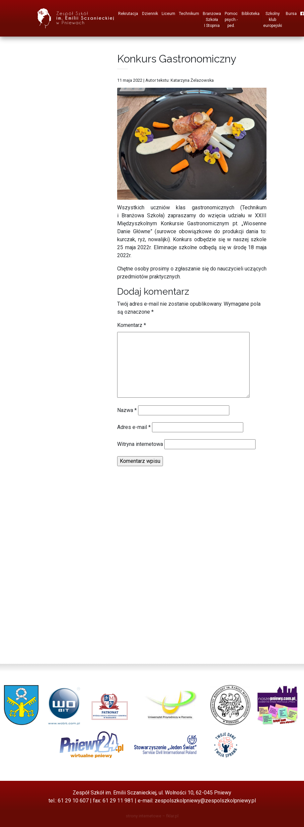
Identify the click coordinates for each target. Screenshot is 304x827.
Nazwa (127, 410)
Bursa (291, 13)
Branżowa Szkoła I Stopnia (212, 19)
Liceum (168, 13)
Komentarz (131, 325)
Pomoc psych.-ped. (231, 19)
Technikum (189, 13)
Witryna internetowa (140, 444)
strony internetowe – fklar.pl (152, 815)
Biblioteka (251, 13)
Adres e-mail (134, 427)
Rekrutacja (128, 13)
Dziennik (150, 13)
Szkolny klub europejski (272, 19)
